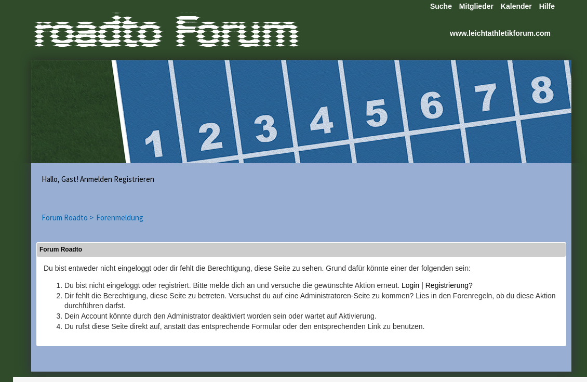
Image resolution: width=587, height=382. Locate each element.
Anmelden (96, 179)
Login (410, 285)
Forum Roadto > (68, 217)
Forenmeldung (119, 217)
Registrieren (134, 179)
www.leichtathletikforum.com (500, 33)
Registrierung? (449, 285)
